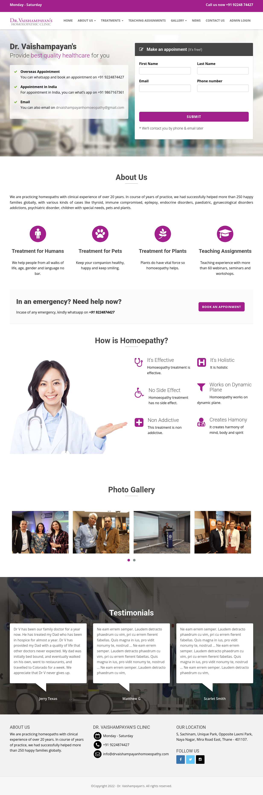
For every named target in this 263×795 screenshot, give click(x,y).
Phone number (209, 81)
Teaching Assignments (147, 20)
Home (68, 20)
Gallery (179, 20)
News (196, 20)
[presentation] (171, 103)
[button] (13, 676)
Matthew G (132, 698)
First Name (148, 63)
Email (144, 81)
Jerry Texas (48, 698)
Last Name (206, 63)
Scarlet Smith (215, 698)
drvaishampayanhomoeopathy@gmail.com (90, 107)
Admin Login (240, 20)
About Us (87, 20)
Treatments (112, 20)
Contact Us (215, 20)
